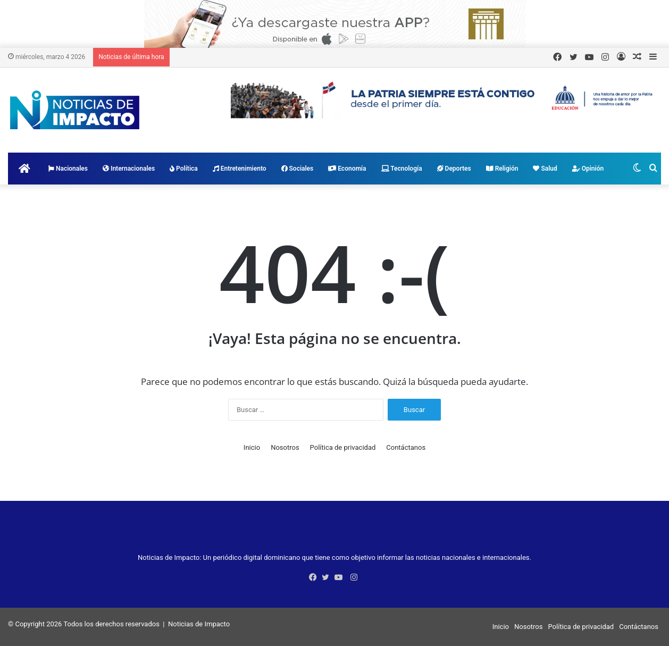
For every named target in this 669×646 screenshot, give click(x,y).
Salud (545, 168)
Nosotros (285, 447)
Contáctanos (405, 447)
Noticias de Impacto (199, 624)
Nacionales (68, 168)
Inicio (252, 447)
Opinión (588, 168)
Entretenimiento (239, 168)
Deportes (454, 168)
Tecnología (401, 168)
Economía (347, 168)
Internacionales (129, 168)
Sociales (297, 168)
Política (184, 168)
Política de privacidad (343, 447)
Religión (502, 168)
